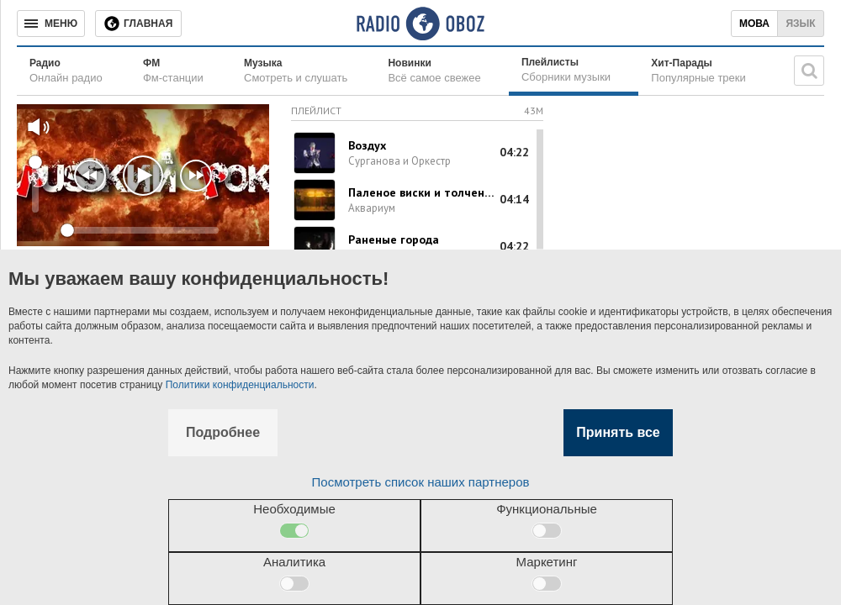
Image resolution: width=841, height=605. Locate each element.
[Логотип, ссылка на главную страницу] (420, 23)
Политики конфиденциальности (240, 385)
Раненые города (393, 239)
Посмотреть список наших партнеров (421, 482)
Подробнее (223, 432)
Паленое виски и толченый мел (422, 192)
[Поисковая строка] (809, 70)
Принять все (617, 432)
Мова (754, 23)
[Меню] (51, 23)
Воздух (367, 145)
